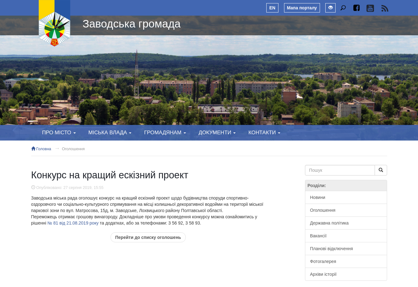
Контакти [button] (264, 133)
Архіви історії (323, 274)
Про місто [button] (59, 133)
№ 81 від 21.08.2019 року (73, 222)
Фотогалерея (323, 261)
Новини (317, 197)
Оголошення (73, 149)
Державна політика (329, 222)
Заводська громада (132, 23)
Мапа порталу (302, 7)
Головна (41, 149)
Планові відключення (331, 248)
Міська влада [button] (109, 133)
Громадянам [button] (165, 133)
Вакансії (318, 235)
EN (272, 7)
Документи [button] (217, 133)
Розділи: (316, 185)
